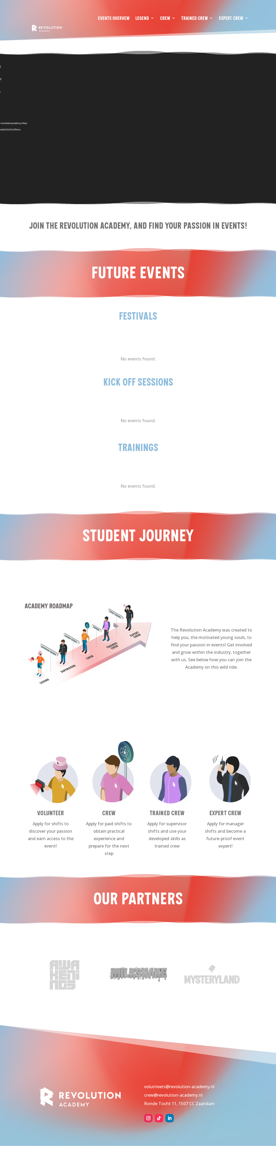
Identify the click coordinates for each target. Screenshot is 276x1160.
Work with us (235, 38)
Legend (142, 17)
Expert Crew (231, 17)
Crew (165, 17)
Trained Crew (194, 17)
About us (202, 38)
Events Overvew (114, 17)
